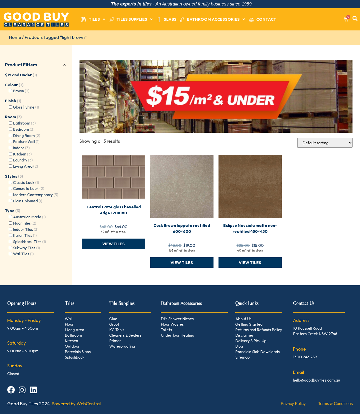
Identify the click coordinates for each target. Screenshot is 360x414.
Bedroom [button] (23, 129)
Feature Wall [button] (26, 141)
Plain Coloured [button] (27, 200)
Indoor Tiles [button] (25, 229)
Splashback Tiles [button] (29, 241)
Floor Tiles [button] (24, 223)
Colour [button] (14, 84)
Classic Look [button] (26, 182)
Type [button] (12, 210)
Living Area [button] (25, 166)
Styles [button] (14, 176)
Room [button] (13, 116)
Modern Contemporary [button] (35, 194)
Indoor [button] (21, 147)
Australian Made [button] (29, 216)
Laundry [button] (23, 159)
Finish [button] (13, 100)
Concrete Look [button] (28, 188)
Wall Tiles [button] (23, 253)
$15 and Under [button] (21, 74)
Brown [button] (21, 90)
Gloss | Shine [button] (26, 107)
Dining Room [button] (26, 135)
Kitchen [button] (22, 153)
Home (15, 37)
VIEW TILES (113, 243)
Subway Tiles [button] (26, 247)
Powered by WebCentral (76, 404)
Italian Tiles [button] (25, 235)
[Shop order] (324, 143)
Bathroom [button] (24, 123)
